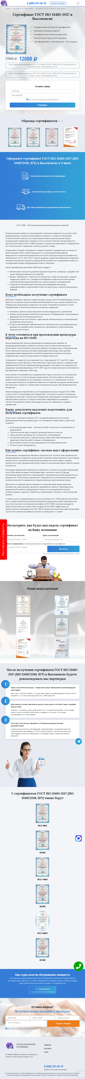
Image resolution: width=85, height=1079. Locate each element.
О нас (46, 1052)
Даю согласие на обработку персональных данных (43, 99)
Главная (8, 8)
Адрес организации (51, 535)
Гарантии (47, 1045)
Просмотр (63, 549)
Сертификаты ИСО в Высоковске (23, 8)
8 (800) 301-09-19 (53, 1066)
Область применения (35, 544)
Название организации (14, 535)
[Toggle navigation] (78, 3)
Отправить (42, 105)
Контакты (47, 1048)
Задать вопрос (63, 1023)
